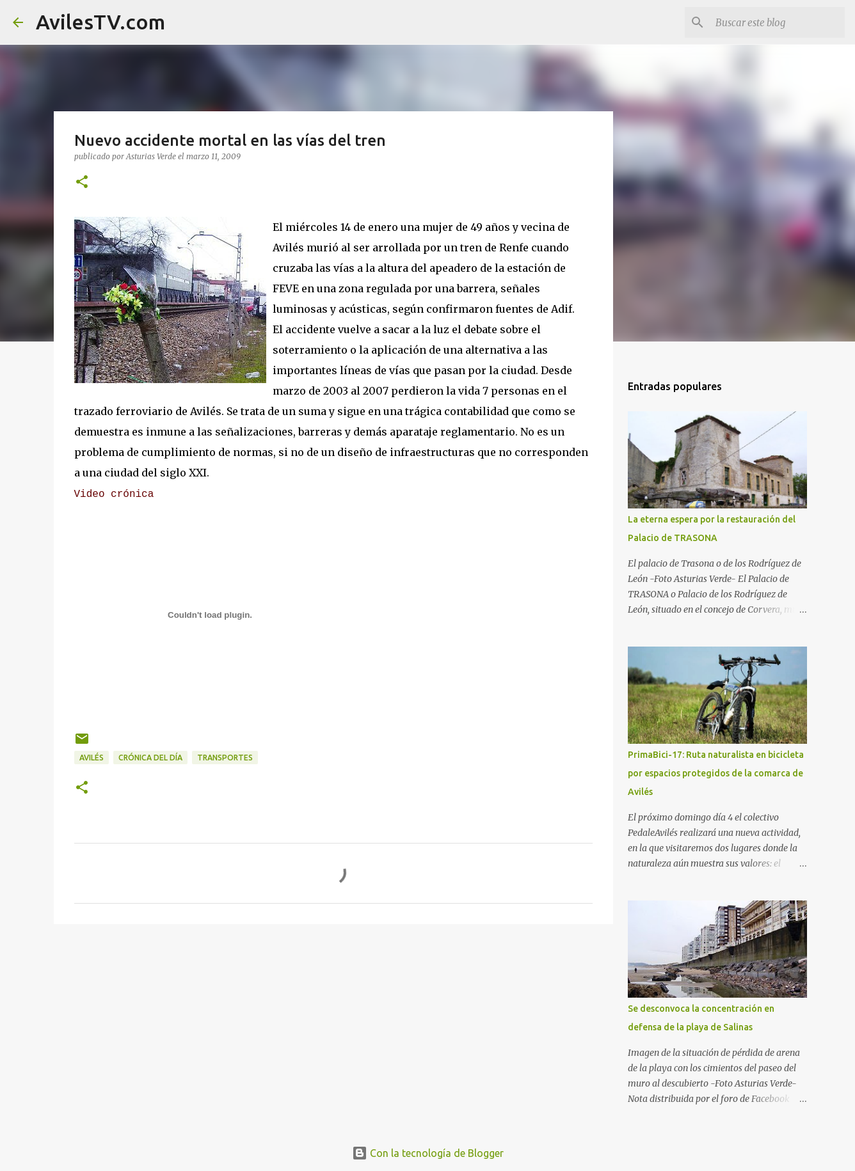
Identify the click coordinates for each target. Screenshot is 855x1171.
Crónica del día (150, 757)
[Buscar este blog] (777, 22)
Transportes (225, 757)
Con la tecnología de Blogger (428, 1153)
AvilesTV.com (100, 21)
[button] (82, 182)
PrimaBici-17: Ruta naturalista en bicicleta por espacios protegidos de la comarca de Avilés (716, 773)
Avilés (91, 757)
